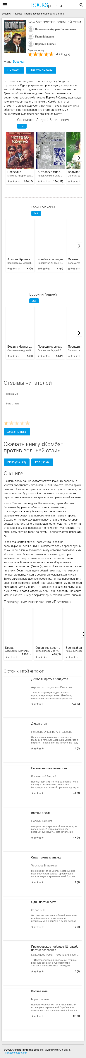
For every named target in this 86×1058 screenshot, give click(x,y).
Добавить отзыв (17, 431)
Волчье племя (41, 813)
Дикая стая (39, 723)
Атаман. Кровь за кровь (20, 259)
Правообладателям (16, 1052)
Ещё (22, 126)
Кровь (18, 649)
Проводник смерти (50, 346)
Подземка (14, 172)
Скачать (13, 70)
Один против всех (43, 902)
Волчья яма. (39, 991)
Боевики (19, 61)
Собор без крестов (48, 649)
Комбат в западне (50, 259)
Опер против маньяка (46, 857)
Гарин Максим (44, 36)
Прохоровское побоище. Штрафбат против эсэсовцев (55, 948)
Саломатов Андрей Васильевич (55, 29)
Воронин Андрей (45, 44)
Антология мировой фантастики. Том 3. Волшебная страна (50, 172)
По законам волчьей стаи (49, 768)
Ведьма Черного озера (20, 346)
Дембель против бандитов (49, 679)
